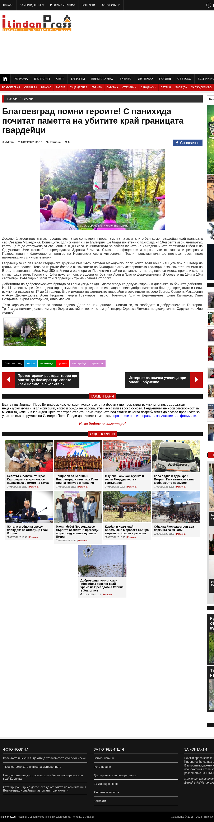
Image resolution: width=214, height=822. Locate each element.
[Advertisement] (168, 42)
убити (63, 363)
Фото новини (110, 5)
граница (97, 363)
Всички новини (104, 758)
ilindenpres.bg (8, 816)
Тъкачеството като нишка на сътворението (32, 766)
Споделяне (187, 143)
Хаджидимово (201, 87)
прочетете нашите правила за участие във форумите (154, 416)
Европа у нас (102, 78)
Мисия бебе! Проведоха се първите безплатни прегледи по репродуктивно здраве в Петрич (77, 531)
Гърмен (97, 87)
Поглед (165, 78)
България (42, 78)
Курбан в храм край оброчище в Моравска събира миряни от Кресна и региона (127, 530)
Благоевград (11, 87)
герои (31, 363)
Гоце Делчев (78, 87)
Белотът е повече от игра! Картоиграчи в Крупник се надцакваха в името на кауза (28, 479)
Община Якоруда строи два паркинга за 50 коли (174, 528)
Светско (184, 78)
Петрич (166, 87)
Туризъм (78, 78)
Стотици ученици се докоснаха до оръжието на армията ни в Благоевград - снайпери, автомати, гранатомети (44, 788)
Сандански (148, 87)
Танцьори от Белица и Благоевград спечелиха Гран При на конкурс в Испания (77, 479)
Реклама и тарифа (62, 5)
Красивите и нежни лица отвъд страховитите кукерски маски (44, 758)
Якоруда (181, 87)
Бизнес (125, 78)
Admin (8, 142)
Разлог (60, 87)
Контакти (88, 5)
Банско (46, 87)
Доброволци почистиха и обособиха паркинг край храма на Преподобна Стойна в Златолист (102, 585)
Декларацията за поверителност (116, 775)
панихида (46, 363)
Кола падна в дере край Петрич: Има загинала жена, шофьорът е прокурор (174, 479)
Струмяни (129, 87)
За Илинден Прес (32, 5)
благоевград (13, 363)
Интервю (145, 78)
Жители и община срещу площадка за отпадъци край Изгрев (27, 530)
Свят (60, 78)
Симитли (30, 87)
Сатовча (112, 87)
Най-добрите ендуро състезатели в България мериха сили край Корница (43, 777)
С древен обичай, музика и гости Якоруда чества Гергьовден (124, 479)
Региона (21, 78)
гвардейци (79, 363)
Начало (8, 5)
